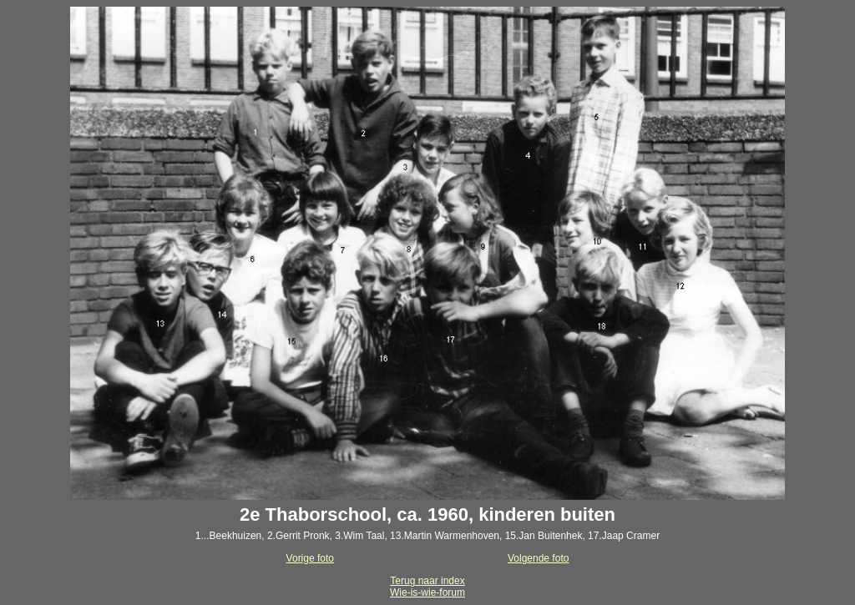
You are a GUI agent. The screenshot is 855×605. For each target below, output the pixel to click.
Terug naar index (427, 581)
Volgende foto (538, 558)
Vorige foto (310, 558)
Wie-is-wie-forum (427, 592)
